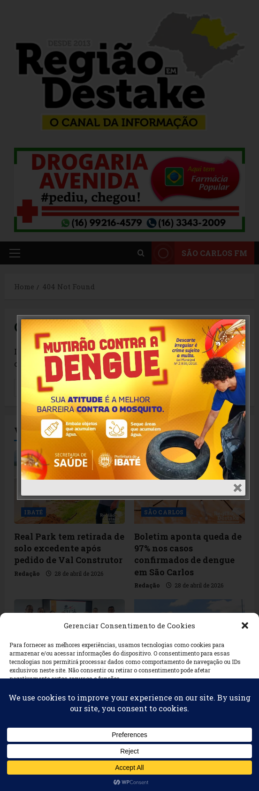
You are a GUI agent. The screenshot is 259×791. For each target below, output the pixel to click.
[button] (245, 625)
